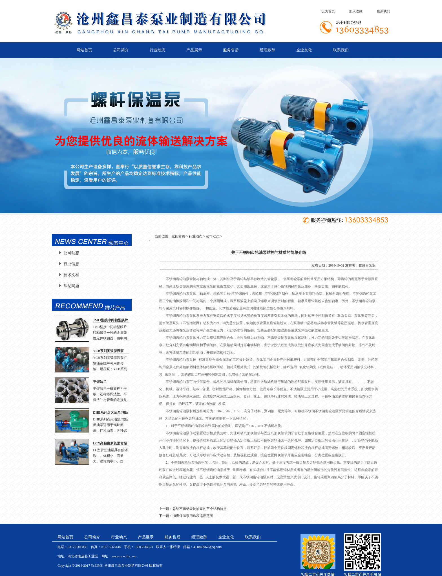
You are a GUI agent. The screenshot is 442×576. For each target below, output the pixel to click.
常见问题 (71, 286)
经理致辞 (267, 50)
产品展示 (194, 50)
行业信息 (71, 264)
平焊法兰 (100, 382)
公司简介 (121, 50)
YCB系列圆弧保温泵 (108, 351)
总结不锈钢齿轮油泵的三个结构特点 (200, 509)
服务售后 (231, 50)
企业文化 (304, 50)
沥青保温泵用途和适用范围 (193, 516)
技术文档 (71, 275)
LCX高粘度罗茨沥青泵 (110, 443)
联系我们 (383, 11)
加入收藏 (356, 11)
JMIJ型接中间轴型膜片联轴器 (110, 320)
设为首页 (328, 11)
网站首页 (84, 50)
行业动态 (157, 50)
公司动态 (71, 253)
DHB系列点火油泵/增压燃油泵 (110, 413)
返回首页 (178, 236)
